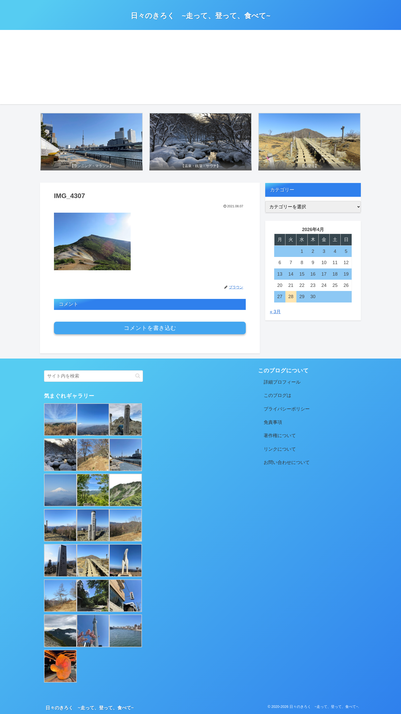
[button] (137, 376)
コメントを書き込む (150, 328)
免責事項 (273, 422)
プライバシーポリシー (287, 409)
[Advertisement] (200, 68)
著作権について (280, 435)
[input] (93, 376)
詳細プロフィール (282, 382)
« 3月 (275, 311)
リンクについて (280, 449)
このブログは (277, 395)
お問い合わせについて (287, 462)
